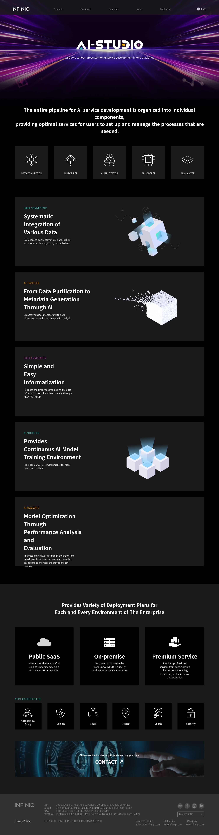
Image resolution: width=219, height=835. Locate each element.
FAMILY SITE (186, 814)
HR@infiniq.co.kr (194, 824)
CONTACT (109, 762)
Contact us (165, 8)
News (139, 8)
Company (114, 8)
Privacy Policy (22, 821)
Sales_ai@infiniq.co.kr (148, 824)
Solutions (86, 8)
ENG (201, 9)
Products (58, 8)
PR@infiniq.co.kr (173, 824)
